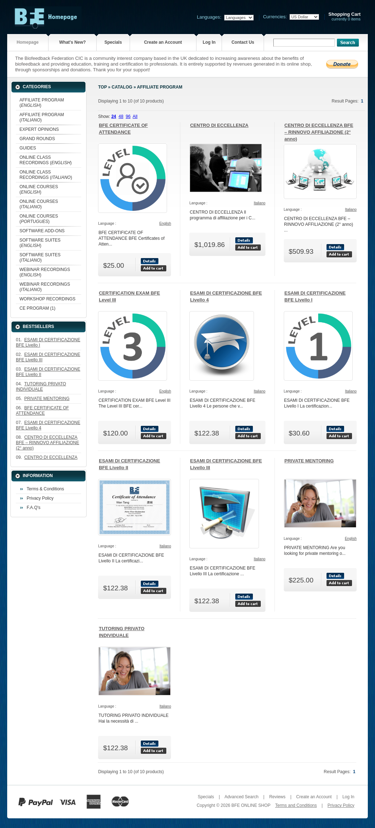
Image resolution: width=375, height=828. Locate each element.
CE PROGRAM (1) (37, 308)
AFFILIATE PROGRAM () (41, 102)
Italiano (259, 203)
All (135, 116)
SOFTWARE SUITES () (39, 243)
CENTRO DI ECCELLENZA (219, 125)
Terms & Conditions (45, 488)
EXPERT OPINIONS (39, 129)
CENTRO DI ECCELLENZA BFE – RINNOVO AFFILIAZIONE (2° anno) (318, 132)
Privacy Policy (40, 498)
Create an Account (163, 42)
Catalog (122, 87)
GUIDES (27, 148)
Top (102, 87)
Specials (113, 42)
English (165, 223)
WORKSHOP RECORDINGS (47, 298)
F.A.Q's (33, 507)
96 (128, 116)
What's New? (72, 42)
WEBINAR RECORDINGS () (44, 272)
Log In (209, 42)
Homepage (27, 42)
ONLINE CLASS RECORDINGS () (45, 160)
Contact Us (242, 42)
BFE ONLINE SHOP (250, 805)
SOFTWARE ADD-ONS (42, 230)
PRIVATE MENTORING (309, 460)
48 (121, 116)
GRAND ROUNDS (37, 138)
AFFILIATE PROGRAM (159, 87)
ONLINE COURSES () (38, 189)
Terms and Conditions (296, 805)
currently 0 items (344, 16)
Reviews (277, 796)
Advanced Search (241, 796)
